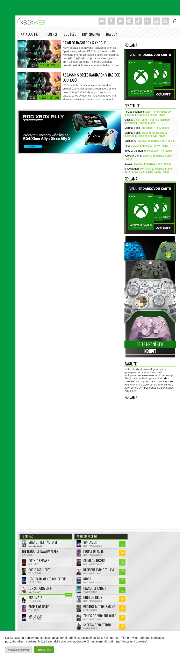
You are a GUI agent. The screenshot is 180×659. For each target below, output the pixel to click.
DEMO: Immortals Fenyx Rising (156, 140)
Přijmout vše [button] (43, 649)
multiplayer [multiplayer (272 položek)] (130, 375)
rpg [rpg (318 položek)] (172, 375)
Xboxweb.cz (32, 21)
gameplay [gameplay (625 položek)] (130, 372)
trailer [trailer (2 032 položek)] (135, 378)
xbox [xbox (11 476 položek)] (167, 378)
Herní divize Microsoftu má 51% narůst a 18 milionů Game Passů (148, 170)
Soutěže (70, 34)
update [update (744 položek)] (152, 378)
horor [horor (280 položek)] (140, 372)
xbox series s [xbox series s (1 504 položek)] (165, 384)
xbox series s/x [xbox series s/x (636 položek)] (133, 387)
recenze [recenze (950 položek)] (142, 375)
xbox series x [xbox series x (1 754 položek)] (151, 387)
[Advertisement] (140, 463)
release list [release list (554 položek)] (154, 375)
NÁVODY (111, 34)
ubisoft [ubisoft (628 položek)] (143, 378)
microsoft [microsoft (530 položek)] (157, 372)
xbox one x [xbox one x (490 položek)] (136, 384)
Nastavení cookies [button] (18, 649)
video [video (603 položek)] (160, 378)
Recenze (51, 34)
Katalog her (30, 34)
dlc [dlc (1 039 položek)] (138, 369)
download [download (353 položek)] (146, 369)
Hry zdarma (91, 34)
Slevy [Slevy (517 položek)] (127, 378)
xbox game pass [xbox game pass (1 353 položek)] (146, 381)
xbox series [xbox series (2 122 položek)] (150, 384)
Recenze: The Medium (155, 127)
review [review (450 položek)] (166, 375)
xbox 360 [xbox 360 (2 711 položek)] (129, 381)
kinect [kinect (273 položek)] (147, 372)
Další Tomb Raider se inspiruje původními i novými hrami (147, 113)
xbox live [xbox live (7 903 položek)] (161, 381)
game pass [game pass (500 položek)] (159, 369)
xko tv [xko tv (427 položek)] (133, 390)
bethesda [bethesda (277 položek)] (130, 369)
